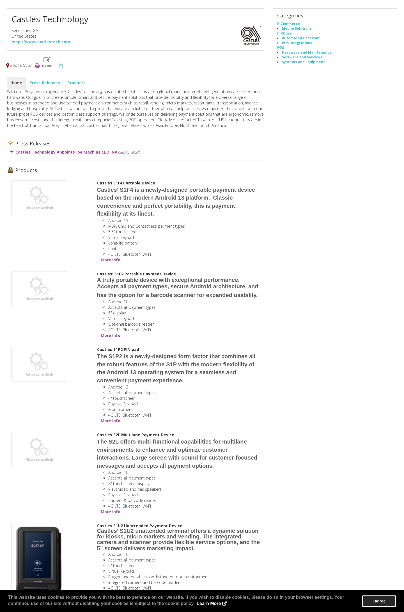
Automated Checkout (301, 38)
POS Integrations (297, 42)
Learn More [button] (209, 603)
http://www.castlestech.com (41, 41)
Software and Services (302, 57)
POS (280, 47)
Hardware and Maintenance (307, 52)
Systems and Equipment (303, 62)
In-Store (284, 33)
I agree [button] (379, 601)
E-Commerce (288, 23)
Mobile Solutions (297, 28)
